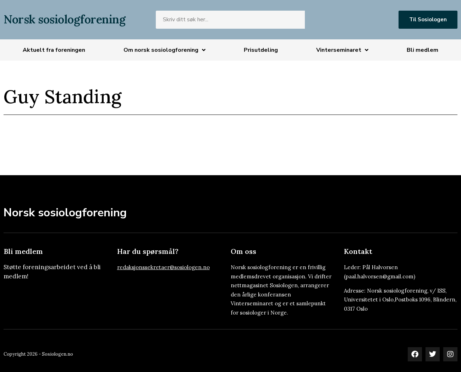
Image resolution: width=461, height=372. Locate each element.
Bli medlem (422, 50)
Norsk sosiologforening (64, 19)
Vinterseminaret (342, 50)
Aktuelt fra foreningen (54, 50)
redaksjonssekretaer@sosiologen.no (163, 267)
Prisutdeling (261, 50)
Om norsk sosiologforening (164, 50)
